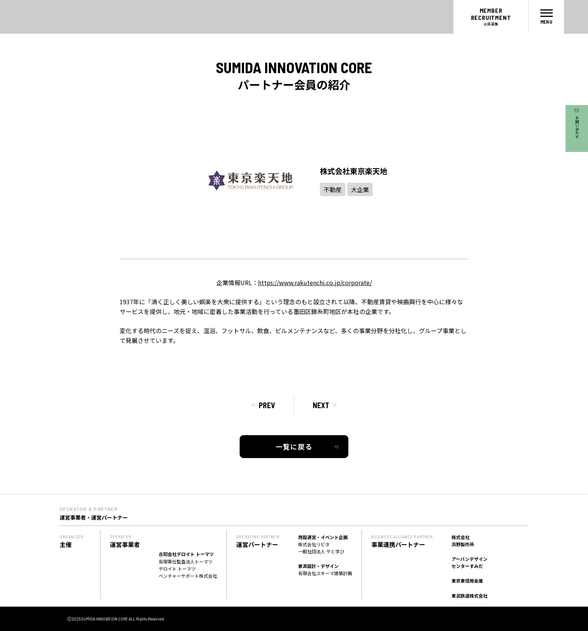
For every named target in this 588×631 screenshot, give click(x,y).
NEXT (321, 405)
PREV (267, 405)
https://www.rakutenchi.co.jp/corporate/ (315, 282)
